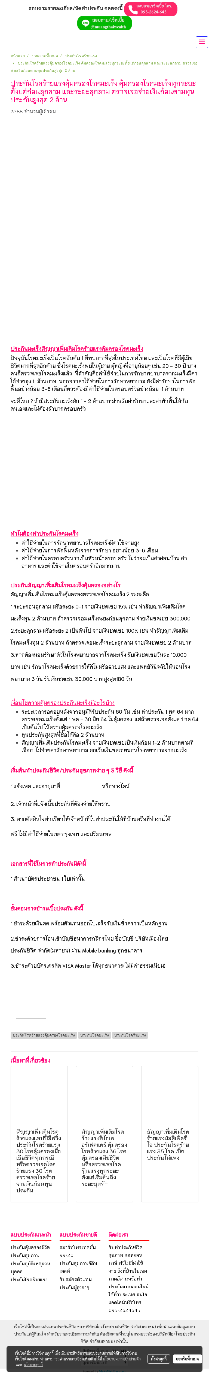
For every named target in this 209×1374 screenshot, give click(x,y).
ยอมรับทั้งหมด (187, 1358)
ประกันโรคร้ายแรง (29, 1279)
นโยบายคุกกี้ (33, 1364)
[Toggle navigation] (202, 42)
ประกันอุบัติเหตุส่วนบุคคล (30, 1267)
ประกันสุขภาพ (25, 1255)
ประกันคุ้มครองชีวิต (30, 1247)
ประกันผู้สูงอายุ (74, 1287)
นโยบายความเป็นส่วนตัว (122, 1358)
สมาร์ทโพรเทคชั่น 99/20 (78, 1251)
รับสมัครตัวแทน (76, 1279)
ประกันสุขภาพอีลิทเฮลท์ (78, 1267)
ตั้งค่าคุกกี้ (159, 1358)
